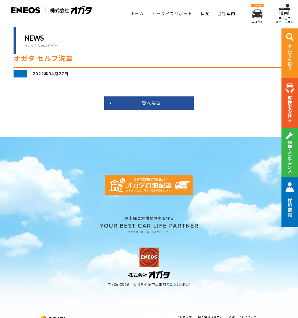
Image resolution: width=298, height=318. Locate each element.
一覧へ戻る (149, 103)
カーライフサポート (172, 13)
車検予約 (257, 14)
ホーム (137, 13)
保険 (204, 13)
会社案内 (226, 13)
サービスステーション (284, 14)
